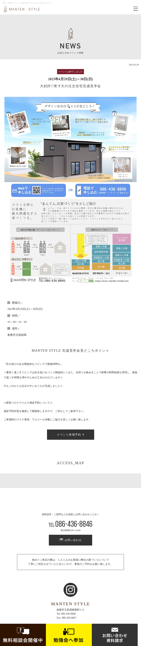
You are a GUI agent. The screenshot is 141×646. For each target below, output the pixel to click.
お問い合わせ (73, 540)
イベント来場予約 (69, 434)
